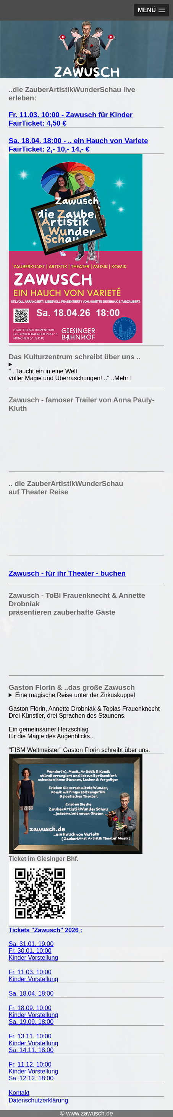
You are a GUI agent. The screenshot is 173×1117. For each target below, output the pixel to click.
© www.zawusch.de (86, 1113)
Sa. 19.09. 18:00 (31, 1022)
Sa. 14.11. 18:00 (31, 1050)
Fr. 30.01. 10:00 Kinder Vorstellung (33, 954)
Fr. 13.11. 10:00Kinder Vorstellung (33, 1039)
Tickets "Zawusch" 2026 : (45, 930)
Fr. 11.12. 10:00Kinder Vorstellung (33, 1068)
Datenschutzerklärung (38, 1100)
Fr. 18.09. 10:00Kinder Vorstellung (33, 1011)
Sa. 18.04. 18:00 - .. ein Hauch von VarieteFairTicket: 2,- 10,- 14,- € (78, 145)
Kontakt (19, 1093)
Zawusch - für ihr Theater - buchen (67, 573)
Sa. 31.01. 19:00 (31, 944)
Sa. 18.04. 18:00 (31, 993)
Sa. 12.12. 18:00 (31, 1078)
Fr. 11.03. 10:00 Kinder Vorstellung (33, 975)
